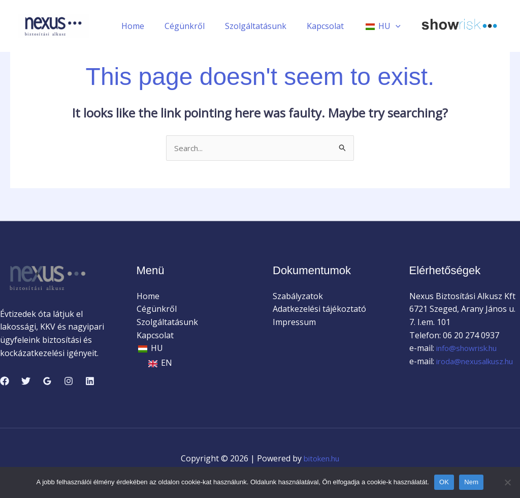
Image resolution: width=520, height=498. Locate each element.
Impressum (294, 322)
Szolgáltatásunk (266, 26)
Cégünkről (199, 26)
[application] (398, 26)
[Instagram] (68, 381)
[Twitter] (25, 381)
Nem (471, 482)
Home (151, 26)
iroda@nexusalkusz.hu (471, 374)
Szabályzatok (298, 296)
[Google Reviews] (47, 381)
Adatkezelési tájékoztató (319, 309)
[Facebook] (4, 381)
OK (444, 482)
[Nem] (507, 482)
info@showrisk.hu (469, 349)
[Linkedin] (89, 381)
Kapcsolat (331, 26)
